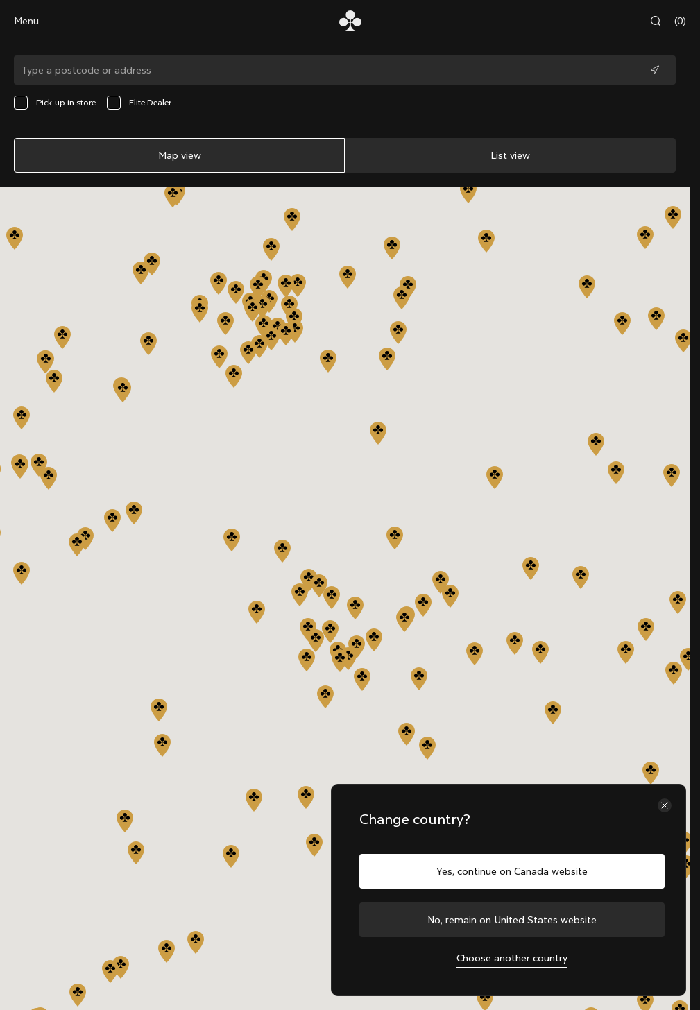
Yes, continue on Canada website (512, 871)
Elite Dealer (139, 103)
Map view (179, 155)
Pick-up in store (55, 103)
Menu (26, 21)
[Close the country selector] (665, 805)
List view (510, 155)
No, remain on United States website (512, 920)
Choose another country (511, 958)
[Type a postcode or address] (345, 70)
